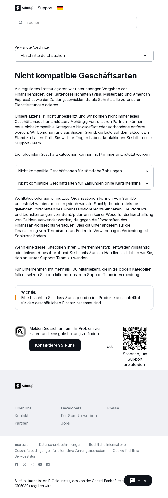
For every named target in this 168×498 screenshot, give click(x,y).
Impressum (23, 445)
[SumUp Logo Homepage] (26, 8)
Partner (21, 423)
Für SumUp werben (79, 415)
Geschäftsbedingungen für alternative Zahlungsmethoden (60, 450)
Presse (113, 408)
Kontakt (21, 415)
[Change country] (60, 8)
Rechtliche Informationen (108, 445)
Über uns (23, 408)
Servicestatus (25, 456)
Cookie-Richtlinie (126, 450)
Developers (71, 408)
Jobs (65, 423)
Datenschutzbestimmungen (60, 445)
